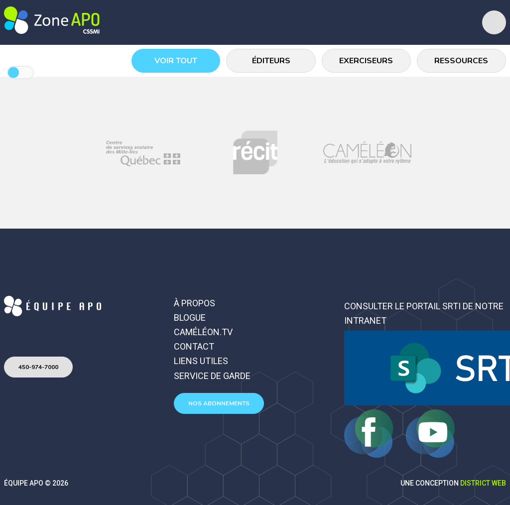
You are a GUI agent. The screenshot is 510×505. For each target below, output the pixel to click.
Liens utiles (201, 361)
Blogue (190, 317)
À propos (194, 303)
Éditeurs (271, 60)
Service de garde (212, 376)
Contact (194, 346)
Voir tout (176, 60)
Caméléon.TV (203, 332)
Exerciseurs (366, 60)
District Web (483, 483)
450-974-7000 (38, 367)
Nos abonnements (219, 403)
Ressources (462, 60)
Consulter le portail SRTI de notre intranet (424, 313)
